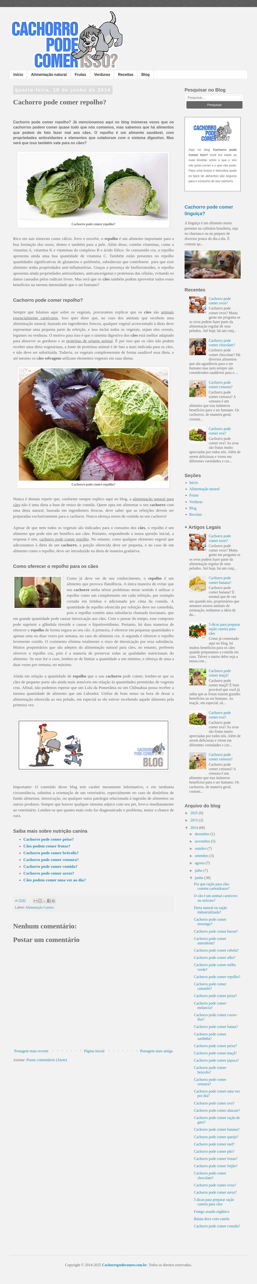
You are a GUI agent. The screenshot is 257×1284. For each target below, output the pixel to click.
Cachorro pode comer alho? (214, 958)
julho (199, 870)
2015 (194, 820)
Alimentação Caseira (39, 907)
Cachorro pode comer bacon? (216, 931)
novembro (203, 841)
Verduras (102, 75)
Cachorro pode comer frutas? (215, 1159)
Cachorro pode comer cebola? (216, 950)
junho (199, 878)
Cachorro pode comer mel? (214, 1144)
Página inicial (94, 1051)
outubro (201, 848)
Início (18, 75)
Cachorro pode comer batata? (216, 1027)
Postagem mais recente (31, 1051)
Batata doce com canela (211, 1219)
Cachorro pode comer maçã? (215, 1053)
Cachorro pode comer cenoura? (51, 859)
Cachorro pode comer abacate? (217, 1110)
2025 (194, 813)
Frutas (80, 75)
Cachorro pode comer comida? (50, 866)
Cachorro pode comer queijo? (216, 1137)
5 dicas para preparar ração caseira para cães (224, 628)
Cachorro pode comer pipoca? (216, 1060)
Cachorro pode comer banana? (216, 1129)
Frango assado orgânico (211, 1212)
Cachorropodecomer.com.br (124, 1265)
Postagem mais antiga (156, 1051)
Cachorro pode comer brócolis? (51, 852)
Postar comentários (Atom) (46, 1060)
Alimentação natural (49, 75)
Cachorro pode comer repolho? (217, 977)
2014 (194, 828)
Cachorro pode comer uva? (214, 1103)
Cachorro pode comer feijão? (215, 1166)
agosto (200, 863)
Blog (145, 75)
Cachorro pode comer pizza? (215, 996)
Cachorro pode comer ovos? (215, 1185)
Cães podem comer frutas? (46, 846)
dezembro (203, 834)
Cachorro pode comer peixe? (48, 839)
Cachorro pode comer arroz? (48, 873)
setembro (202, 856)
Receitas (125, 75)
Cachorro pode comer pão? (214, 1151)
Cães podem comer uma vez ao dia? (54, 880)
